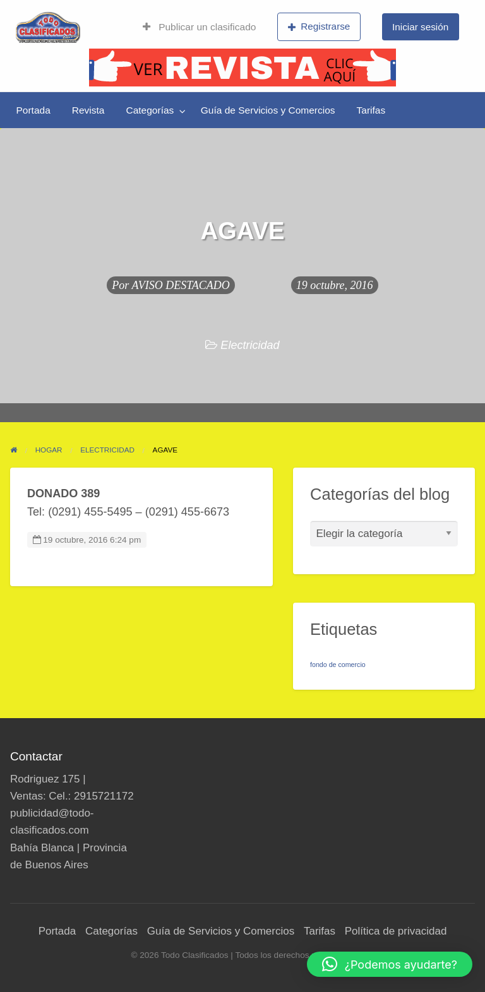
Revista (88, 110)
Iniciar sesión (420, 26)
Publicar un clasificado (199, 26)
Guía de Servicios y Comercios (268, 110)
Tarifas (371, 110)
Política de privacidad (396, 931)
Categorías (150, 110)
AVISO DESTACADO (181, 285)
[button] (389, 964)
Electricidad (249, 345)
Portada (33, 110)
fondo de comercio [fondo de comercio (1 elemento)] (338, 664)
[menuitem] (199, 27)
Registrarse (319, 26)
